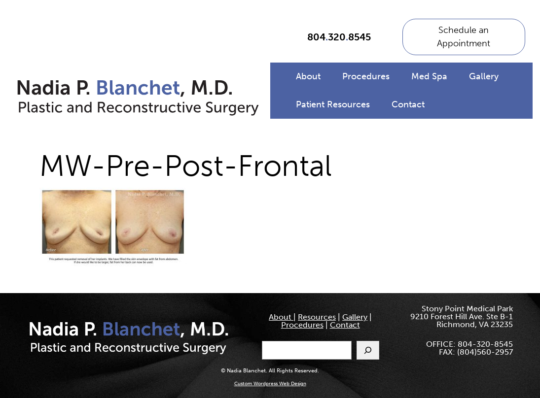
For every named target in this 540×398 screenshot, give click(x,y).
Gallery (484, 76)
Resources (317, 317)
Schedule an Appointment (463, 37)
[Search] (368, 350)
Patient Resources (333, 104)
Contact (408, 104)
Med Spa (429, 76)
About (308, 76)
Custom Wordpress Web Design (270, 384)
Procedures (366, 76)
